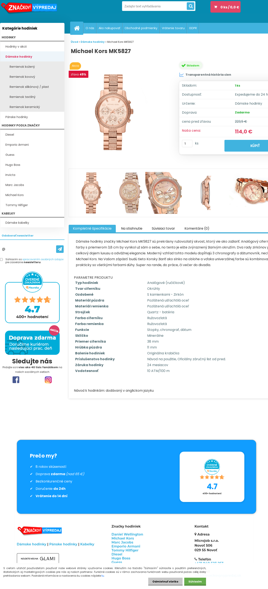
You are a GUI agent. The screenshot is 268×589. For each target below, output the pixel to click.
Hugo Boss (12, 165)
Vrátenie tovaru (173, 28)
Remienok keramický (25, 107)
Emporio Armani (17, 145)
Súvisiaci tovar (163, 228)
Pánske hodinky (16, 117)
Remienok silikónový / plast (29, 87)
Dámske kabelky (17, 223)
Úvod (74, 42)
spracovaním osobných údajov (43, 259)
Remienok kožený (22, 67)
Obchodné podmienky (141, 28)
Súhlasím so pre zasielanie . (34, 261)
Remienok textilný (23, 97)
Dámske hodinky (18, 57)
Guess (9, 155)
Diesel (9, 135)
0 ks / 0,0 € (229, 7)
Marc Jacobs (14, 185)
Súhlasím (195, 581)
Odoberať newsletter (18, 236)
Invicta (10, 175)
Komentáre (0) (196, 228)
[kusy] (187, 143)
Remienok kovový (22, 77)
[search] (190, 6)
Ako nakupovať (109, 28)
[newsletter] (60, 249)
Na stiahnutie (131, 228)
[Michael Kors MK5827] (120, 112)
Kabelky (87, 544)
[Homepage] (78, 28)
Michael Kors (14, 195)
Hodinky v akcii (16, 46)
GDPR (193, 28)
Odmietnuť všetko (165, 581)
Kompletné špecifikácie (92, 228)
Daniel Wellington (127, 534)
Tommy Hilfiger (16, 205)
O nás (90, 28)
